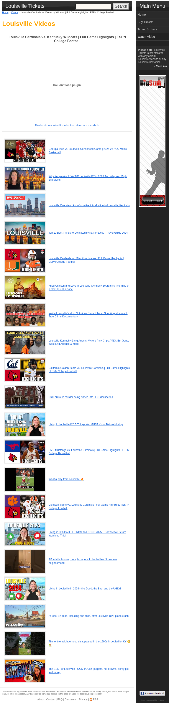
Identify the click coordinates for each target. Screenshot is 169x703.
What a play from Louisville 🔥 (66, 479)
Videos (14, 12)
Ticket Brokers (147, 29)
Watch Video (146, 36)
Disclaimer (71, 699)
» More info (160, 66)
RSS (95, 699)
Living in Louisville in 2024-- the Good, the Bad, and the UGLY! (85, 588)
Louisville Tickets (156, 700)
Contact (50, 699)
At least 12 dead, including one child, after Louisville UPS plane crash (89, 615)
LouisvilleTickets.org (11, 692)
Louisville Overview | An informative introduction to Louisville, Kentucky (89, 205)
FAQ (59, 699)
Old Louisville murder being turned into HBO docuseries (81, 397)
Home (5, 12)
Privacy (83, 699)
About (40, 699)
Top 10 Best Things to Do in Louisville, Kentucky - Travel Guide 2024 (88, 232)
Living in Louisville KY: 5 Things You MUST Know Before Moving (86, 424)
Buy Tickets (146, 22)
